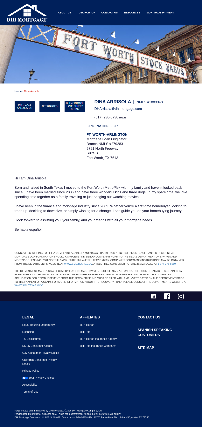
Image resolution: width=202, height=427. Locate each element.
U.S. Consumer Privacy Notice (40, 352)
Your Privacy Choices (41, 377)
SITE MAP (146, 348)
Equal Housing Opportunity (38, 324)
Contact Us (109, 12)
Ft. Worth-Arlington (107, 135)
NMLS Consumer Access (37, 345)
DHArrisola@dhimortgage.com (118, 109)
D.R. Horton (87, 12)
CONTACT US (149, 317)
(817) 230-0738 (106, 117)
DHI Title (85, 331)
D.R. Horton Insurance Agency (98, 338)
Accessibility (29, 384)
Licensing (28, 331)
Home (18, 91)
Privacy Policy (30, 370)
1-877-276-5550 (167, 263)
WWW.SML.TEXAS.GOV (78, 263)
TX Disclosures (31, 338)
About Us (64, 12)
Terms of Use (30, 391)
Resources (132, 12)
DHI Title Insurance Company (97, 345)
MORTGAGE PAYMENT (160, 12)
